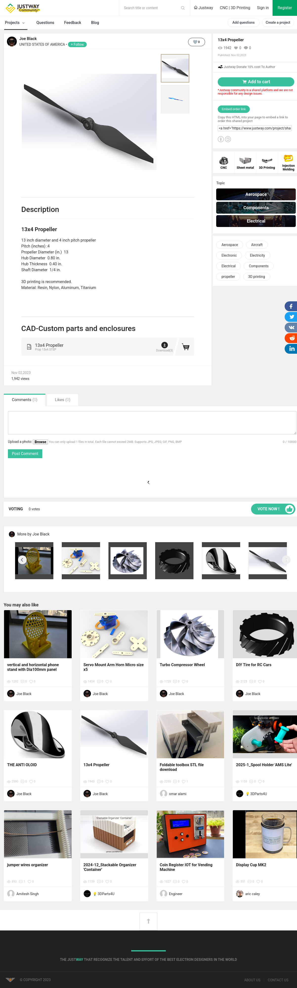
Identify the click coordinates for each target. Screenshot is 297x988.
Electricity (257, 255)
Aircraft (257, 245)
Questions (45, 22)
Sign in (263, 7)
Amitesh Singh (27, 894)
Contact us (278, 980)
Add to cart (256, 81)
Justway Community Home (36, 8)
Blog (95, 22)
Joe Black (28, 39)
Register (284, 7)
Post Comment (25, 453)
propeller (228, 277)
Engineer (175, 894)
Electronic (229, 255)
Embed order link (234, 109)
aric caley (252, 894)
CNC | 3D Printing (235, 7)
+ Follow (77, 44)
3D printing (256, 277)
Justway (203, 7)
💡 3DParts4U (256, 794)
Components (259, 266)
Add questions (243, 22)
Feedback (72, 22)
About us (252, 980)
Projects (15, 23)
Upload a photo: (20, 442)
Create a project (278, 22)
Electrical (228, 266)
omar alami (177, 794)
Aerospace (229, 245)
